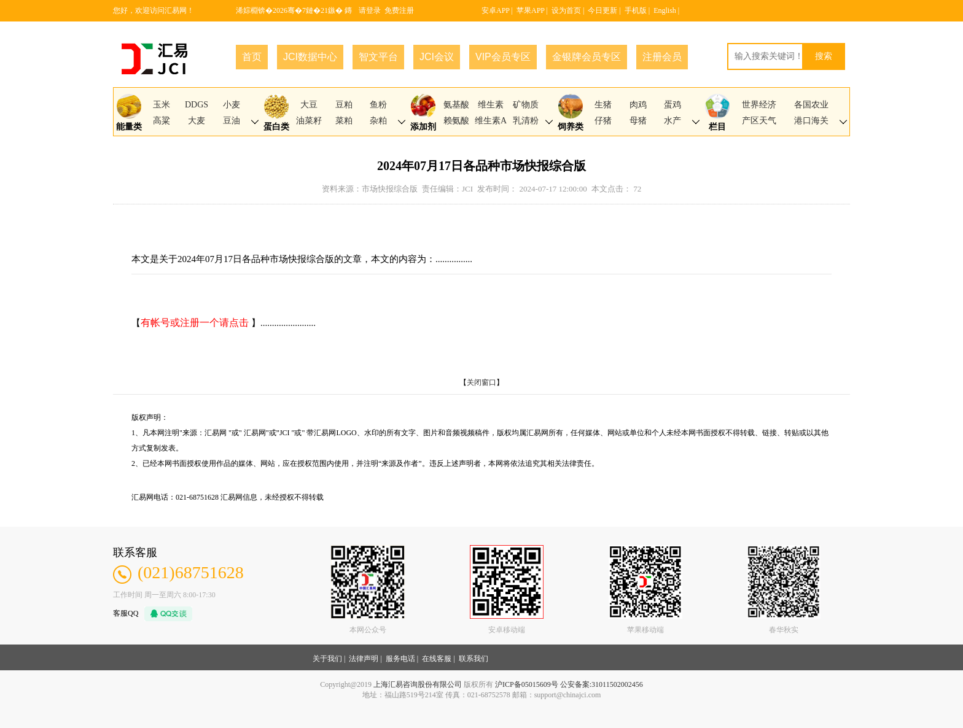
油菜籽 (309, 120)
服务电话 (400, 658)
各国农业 (811, 104)
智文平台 (378, 57)
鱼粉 (378, 104)
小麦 (231, 104)
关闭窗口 (481, 382)
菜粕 (344, 120)
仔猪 (603, 120)
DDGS (196, 104)
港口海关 (811, 120)
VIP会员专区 (503, 57)
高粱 (161, 120)
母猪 (638, 120)
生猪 (603, 104)
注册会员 (662, 57)
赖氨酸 (456, 120)
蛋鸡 (672, 104)
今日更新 (602, 10)
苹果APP (531, 10)
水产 (672, 120)
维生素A (491, 120)
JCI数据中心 (310, 57)
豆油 (231, 120)
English (664, 10)
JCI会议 (436, 57)
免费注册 (399, 10)
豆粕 (344, 104)
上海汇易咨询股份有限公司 (417, 684)
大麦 (196, 120)
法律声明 (363, 658)
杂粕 (378, 120)
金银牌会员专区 (586, 57)
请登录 (370, 10)
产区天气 (759, 120)
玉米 (161, 104)
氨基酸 (456, 104)
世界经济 (759, 104)
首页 (252, 57)
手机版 (636, 10)
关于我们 (327, 658)
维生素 (491, 104)
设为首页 (566, 10)
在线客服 (436, 658)
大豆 (309, 104)
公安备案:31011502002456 (601, 684)
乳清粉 (526, 120)
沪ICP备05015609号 (526, 684)
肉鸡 (638, 104)
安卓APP (496, 10)
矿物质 (526, 104)
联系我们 (473, 658)
